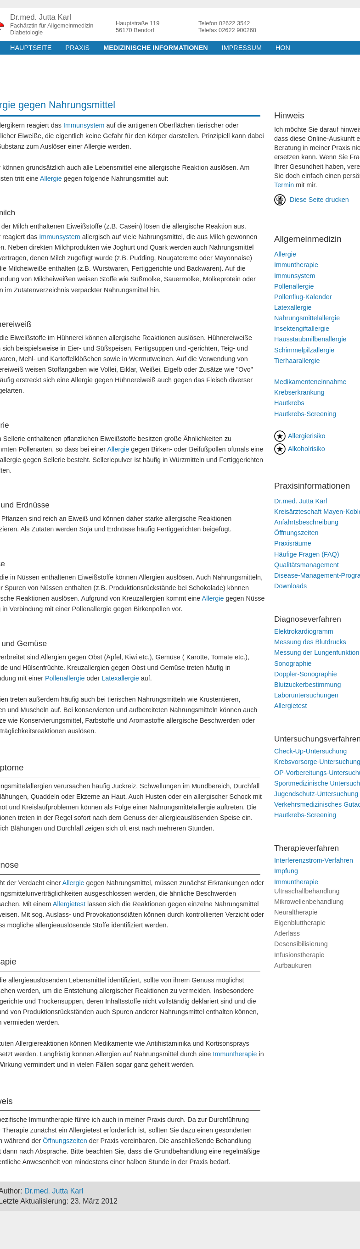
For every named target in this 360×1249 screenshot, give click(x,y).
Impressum (242, 47)
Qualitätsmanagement (306, 565)
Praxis (77, 47)
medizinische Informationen (155, 47)
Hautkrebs (289, 403)
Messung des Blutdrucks (310, 642)
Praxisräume (292, 543)
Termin (284, 185)
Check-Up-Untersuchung (310, 751)
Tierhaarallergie (297, 360)
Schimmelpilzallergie (304, 350)
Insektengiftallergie (301, 328)
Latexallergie (120, 678)
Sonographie (293, 663)
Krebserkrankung (299, 392)
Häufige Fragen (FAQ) (306, 554)
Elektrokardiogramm (303, 631)
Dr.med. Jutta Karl (300, 501)
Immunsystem (84, 125)
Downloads (290, 586)
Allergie (51, 178)
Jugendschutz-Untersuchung (316, 793)
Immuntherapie (235, 1054)
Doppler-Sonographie (305, 674)
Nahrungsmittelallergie (307, 318)
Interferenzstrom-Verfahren (313, 860)
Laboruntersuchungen (306, 695)
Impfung (286, 871)
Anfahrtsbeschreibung (306, 522)
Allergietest (69, 904)
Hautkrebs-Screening (305, 414)
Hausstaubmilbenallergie (310, 339)
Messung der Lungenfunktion (317, 652)
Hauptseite (30, 47)
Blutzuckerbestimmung (307, 684)
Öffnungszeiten (65, 1140)
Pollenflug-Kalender (303, 297)
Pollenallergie (64, 678)
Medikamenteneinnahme (310, 381)
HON (283, 47)
